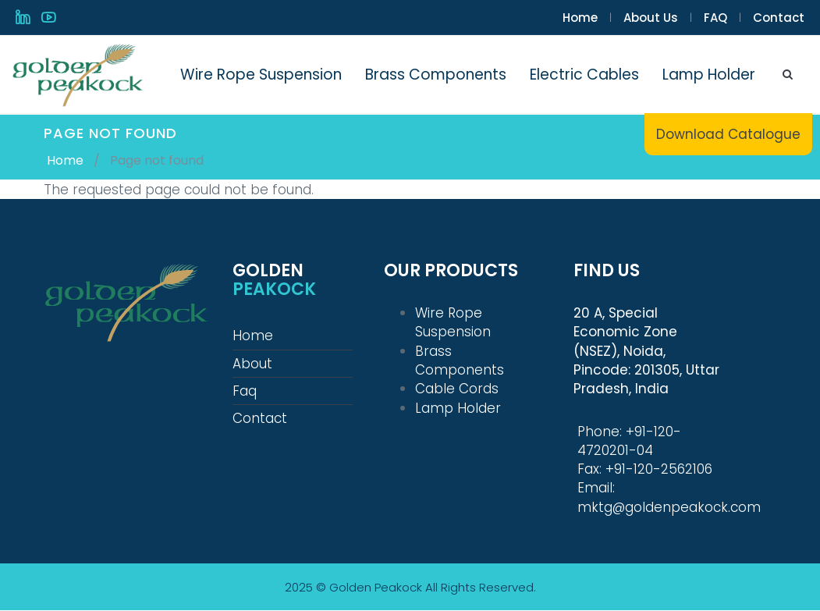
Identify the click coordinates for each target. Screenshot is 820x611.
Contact (778, 17)
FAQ (715, 17)
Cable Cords (457, 388)
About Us (650, 17)
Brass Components (435, 74)
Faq (245, 391)
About (252, 363)
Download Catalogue (728, 134)
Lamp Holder (708, 74)
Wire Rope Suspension (261, 74)
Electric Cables (584, 74)
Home (580, 17)
